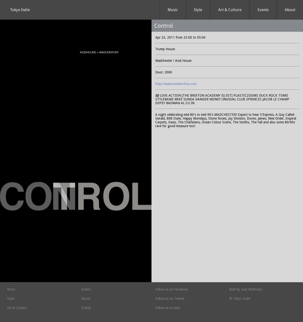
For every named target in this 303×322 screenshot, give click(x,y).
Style (198, 10)
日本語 (86, 308)
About (290, 10)
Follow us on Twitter (170, 298)
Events (263, 10)
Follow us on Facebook (171, 289)
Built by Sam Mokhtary (245, 289)
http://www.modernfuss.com (176, 84)
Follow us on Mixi (167, 308)
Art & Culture (229, 10)
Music (173, 10)
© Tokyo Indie (239, 298)
